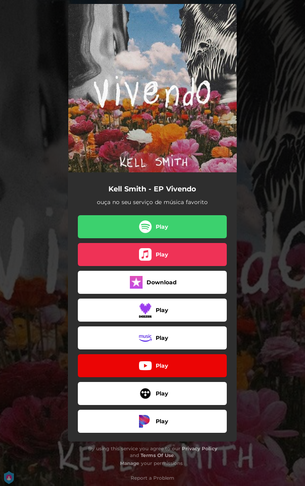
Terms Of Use (157, 455)
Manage (129, 463)
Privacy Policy (199, 448)
